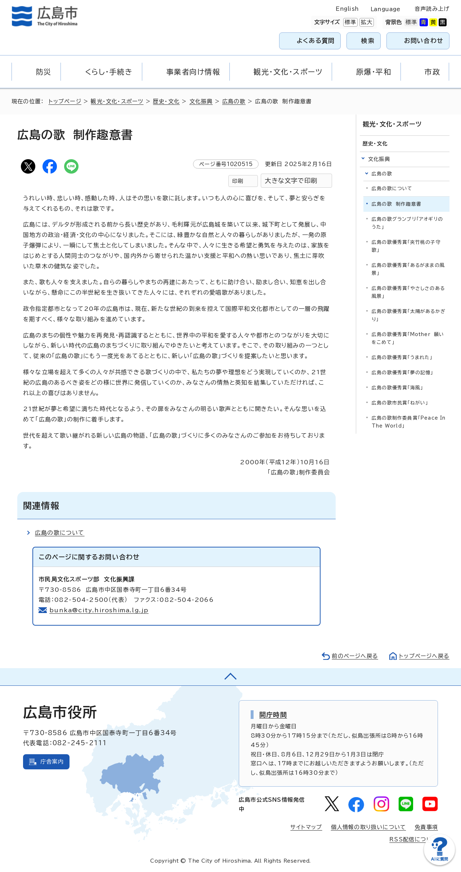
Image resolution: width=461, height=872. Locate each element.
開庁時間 (273, 714)
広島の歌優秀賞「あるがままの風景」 (408, 269)
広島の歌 (234, 101)
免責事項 (426, 827)
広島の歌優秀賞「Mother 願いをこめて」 (408, 338)
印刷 (237, 181)
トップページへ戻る (424, 656)
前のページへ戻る (355, 656)
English (347, 9)
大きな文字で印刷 (291, 181)
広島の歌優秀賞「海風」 (397, 387)
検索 (368, 40)
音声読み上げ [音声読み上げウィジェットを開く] (432, 9)
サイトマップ (306, 827)
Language (385, 9)
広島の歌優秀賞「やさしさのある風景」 (408, 292)
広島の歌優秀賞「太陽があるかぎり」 (409, 315)
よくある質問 (316, 40)
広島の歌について (60, 533)
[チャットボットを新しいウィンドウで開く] (439, 863)
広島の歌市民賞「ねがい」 (400, 403)
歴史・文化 (166, 101)
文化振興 (201, 101)
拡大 (365, 22)
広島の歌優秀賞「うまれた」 (402, 357)
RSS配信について (413, 839)
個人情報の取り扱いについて (368, 827)
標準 (349, 22)
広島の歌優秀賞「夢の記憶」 (402, 372)
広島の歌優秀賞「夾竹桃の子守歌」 (406, 246)
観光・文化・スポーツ (117, 101)
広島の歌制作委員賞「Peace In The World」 (409, 422)
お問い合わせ (423, 40)
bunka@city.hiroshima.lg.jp (98, 610)
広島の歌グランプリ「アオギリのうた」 (407, 223)
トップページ (65, 101)
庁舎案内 (52, 761)
